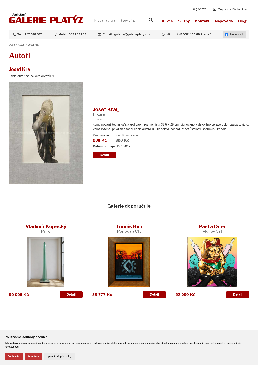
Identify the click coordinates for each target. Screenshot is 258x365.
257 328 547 (33, 34)
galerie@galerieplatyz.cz (132, 34)
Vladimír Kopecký (45, 228)
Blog (242, 21)
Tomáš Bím (129, 228)
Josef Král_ (34, 44)
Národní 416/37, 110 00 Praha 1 (189, 34)
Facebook (234, 34)
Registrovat (199, 9)
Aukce (167, 21)
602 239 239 (77, 34)
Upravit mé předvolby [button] (59, 356)
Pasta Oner (212, 228)
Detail (104, 155)
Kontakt (202, 21)
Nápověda (224, 21)
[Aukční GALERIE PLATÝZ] (46, 22)
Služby (184, 21)
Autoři (21, 44)
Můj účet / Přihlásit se (229, 9)
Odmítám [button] (33, 356)
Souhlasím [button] (14, 356)
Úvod (12, 44)
